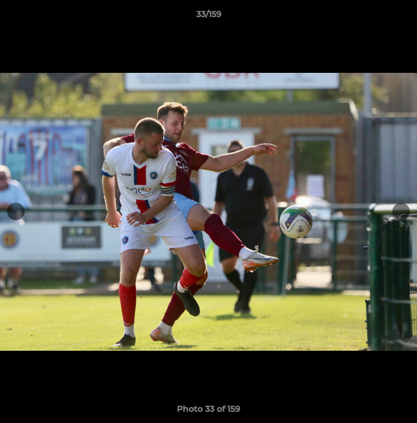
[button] (403, 17)
